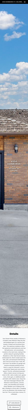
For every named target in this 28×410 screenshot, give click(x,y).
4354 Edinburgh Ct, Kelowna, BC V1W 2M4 (13, 2)
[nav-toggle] (25, 2)
